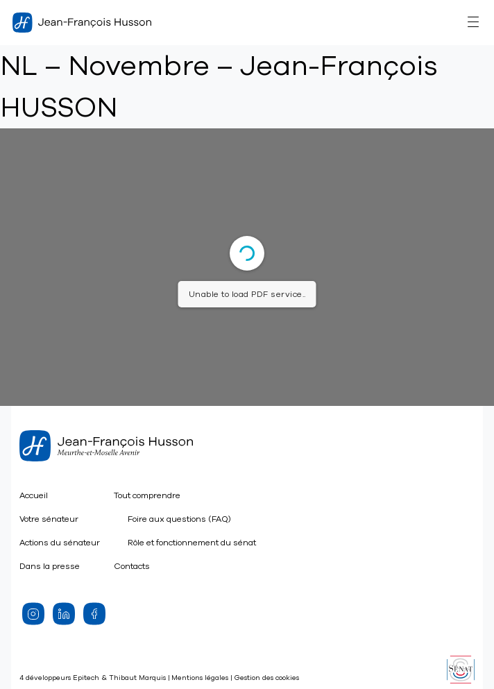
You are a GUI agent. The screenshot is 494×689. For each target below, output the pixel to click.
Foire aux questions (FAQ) (179, 519)
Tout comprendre (147, 495)
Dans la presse (49, 566)
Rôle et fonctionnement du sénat (192, 542)
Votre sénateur (48, 519)
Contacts (132, 566)
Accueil (33, 495)
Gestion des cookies (267, 678)
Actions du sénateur (59, 542)
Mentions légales (199, 678)
